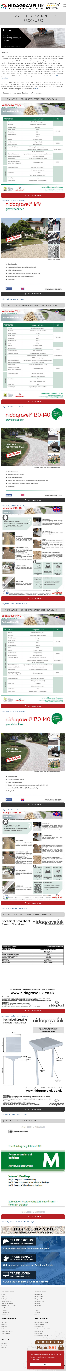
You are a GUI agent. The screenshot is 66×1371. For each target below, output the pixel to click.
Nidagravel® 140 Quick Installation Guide (33, 905)
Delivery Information (7, 1299)
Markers (36, 1315)
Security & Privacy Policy (8, 1305)
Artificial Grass (5, 1333)
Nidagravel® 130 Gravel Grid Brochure (33, 502)
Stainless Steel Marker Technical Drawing (33, 1111)
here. (36, 89)
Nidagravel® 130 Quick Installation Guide (33, 600)
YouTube (4, 1350)
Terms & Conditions (7, 1303)
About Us (4, 1296)
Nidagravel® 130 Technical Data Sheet (33, 403)
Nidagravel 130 (38, 1296)
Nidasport (37, 1308)
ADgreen (37, 1312)
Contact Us (4, 1315)
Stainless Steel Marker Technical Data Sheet (33, 1013)
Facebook (4, 1343)
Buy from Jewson (39, 1326)
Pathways (4, 1326)
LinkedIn (3, 1348)
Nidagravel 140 (38, 1299)
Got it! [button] (46, 1364)
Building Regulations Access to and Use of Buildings (33, 1218)
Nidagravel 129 (38, 1294)
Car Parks (4, 1322)
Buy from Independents (41, 1336)
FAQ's (3, 1294)
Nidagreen (37, 1305)
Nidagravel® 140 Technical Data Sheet (33, 708)
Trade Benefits (5, 1312)
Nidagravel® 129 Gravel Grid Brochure (33, 296)
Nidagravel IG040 (39, 1301)
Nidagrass (37, 1303)
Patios (3, 1329)
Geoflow (37, 1310)
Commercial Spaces (7, 1331)
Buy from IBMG (38, 1333)
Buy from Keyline (39, 1324)
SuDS (3, 82)
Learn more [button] (35, 1359)
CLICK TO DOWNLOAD (33, 195)
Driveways (4, 1324)
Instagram (4, 1345)
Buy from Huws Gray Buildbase (43, 1329)
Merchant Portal (6, 1308)
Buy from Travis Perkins (41, 1322)
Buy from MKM (38, 1331)
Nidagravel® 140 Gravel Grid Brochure (33, 807)
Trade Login (4, 1310)
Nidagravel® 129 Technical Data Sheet (33, 197)
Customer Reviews (6, 1301)
